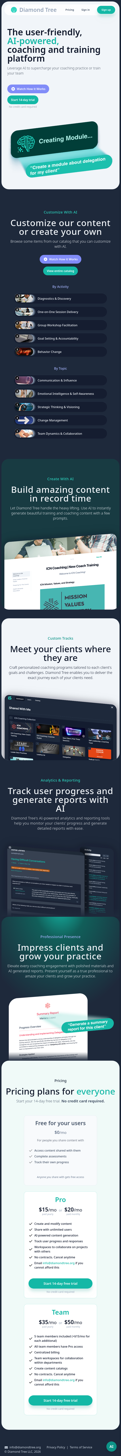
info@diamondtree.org (59, 1263)
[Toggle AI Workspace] (111, 1446)
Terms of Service (81, 1447)
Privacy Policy (56, 1447)
